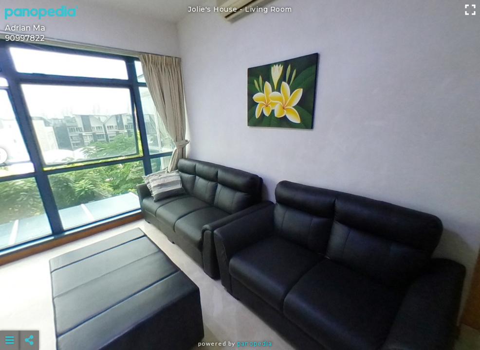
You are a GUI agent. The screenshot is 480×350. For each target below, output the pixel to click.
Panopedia (254, 343)
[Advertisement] (240, 316)
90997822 (25, 38)
